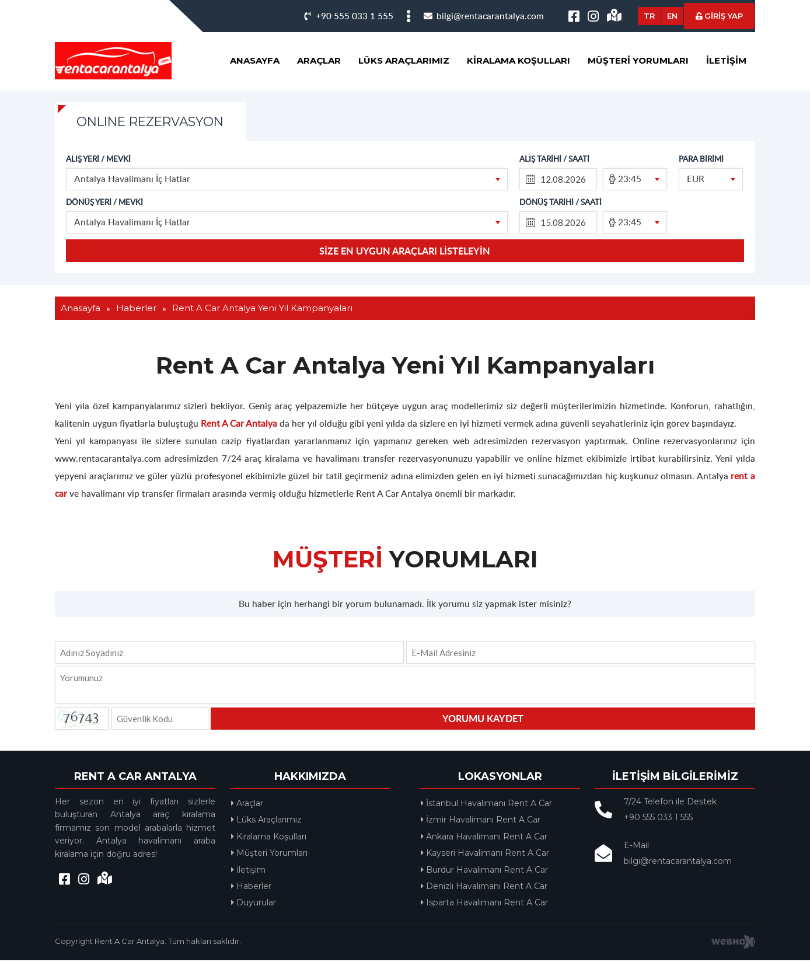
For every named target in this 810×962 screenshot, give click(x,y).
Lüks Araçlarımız (403, 60)
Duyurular (254, 904)
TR (649, 15)
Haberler (252, 888)
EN (672, 15)
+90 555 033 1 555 (348, 15)
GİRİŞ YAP (719, 15)
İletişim (726, 60)
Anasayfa (255, 60)
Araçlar (319, 60)
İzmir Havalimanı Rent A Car (481, 821)
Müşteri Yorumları (638, 60)
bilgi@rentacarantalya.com (484, 15)
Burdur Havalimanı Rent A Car (485, 871)
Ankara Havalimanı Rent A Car (484, 838)
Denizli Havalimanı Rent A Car (484, 888)
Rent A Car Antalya (239, 425)
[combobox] (287, 180)
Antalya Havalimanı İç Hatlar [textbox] (133, 179)
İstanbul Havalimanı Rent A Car (487, 805)
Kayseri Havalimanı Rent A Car (485, 854)
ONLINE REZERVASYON (156, 122)
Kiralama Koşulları (518, 60)
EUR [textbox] (696, 179)
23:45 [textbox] (630, 179)
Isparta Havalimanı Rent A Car (485, 904)
